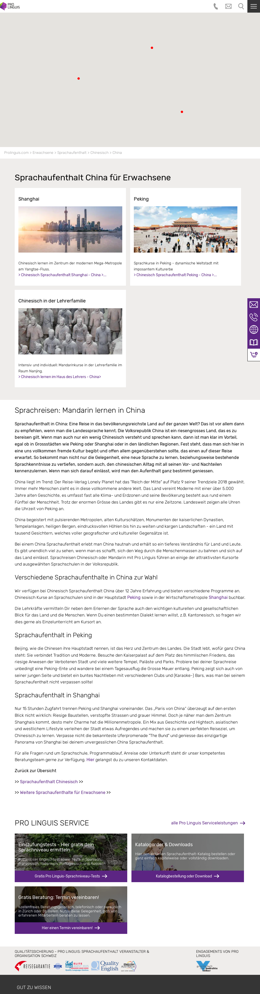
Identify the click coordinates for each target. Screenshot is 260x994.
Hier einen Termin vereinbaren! (67, 928)
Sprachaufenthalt (71, 152)
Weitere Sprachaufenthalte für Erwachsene (62, 792)
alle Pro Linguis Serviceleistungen (204, 822)
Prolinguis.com (16, 152)
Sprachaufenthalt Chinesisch (49, 781)
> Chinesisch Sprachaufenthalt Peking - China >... (175, 275)
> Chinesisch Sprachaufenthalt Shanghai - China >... (62, 275)
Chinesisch (99, 152)
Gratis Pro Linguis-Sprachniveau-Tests (67, 876)
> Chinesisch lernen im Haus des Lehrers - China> (59, 377)
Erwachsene (43, 152)
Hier (90, 759)
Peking (134, 597)
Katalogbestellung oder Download (184, 876)
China (117, 152)
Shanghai (219, 597)
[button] (78, 78)
